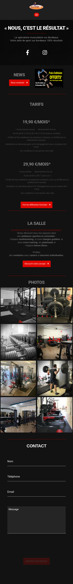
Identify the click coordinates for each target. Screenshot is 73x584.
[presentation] (33, 550)
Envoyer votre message (36, 561)
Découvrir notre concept (39, 264)
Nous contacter (19, 82)
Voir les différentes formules (36, 205)
